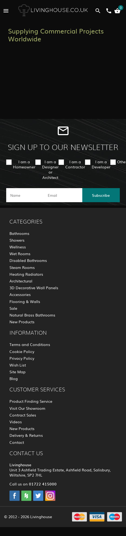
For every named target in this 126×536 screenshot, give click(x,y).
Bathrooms (19, 233)
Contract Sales (22, 415)
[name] (25, 195)
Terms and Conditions (29, 344)
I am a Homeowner (24, 164)
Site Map (17, 371)
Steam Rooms (22, 267)
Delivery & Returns (26, 435)
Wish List (17, 365)
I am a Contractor (75, 164)
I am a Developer (101, 164)
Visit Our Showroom (27, 408)
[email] (62, 195)
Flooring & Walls (24, 301)
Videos (15, 421)
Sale (13, 308)
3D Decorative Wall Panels (33, 287)
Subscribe (101, 195)
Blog (13, 378)
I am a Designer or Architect (50, 169)
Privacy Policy (21, 358)
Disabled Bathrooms (28, 260)
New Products (22, 321)
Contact (16, 442)
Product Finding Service (30, 401)
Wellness (17, 246)
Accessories (20, 294)
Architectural (20, 281)
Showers (17, 240)
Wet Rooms (19, 253)
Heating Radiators (26, 274)
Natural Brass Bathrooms (32, 315)
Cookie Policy (21, 351)
